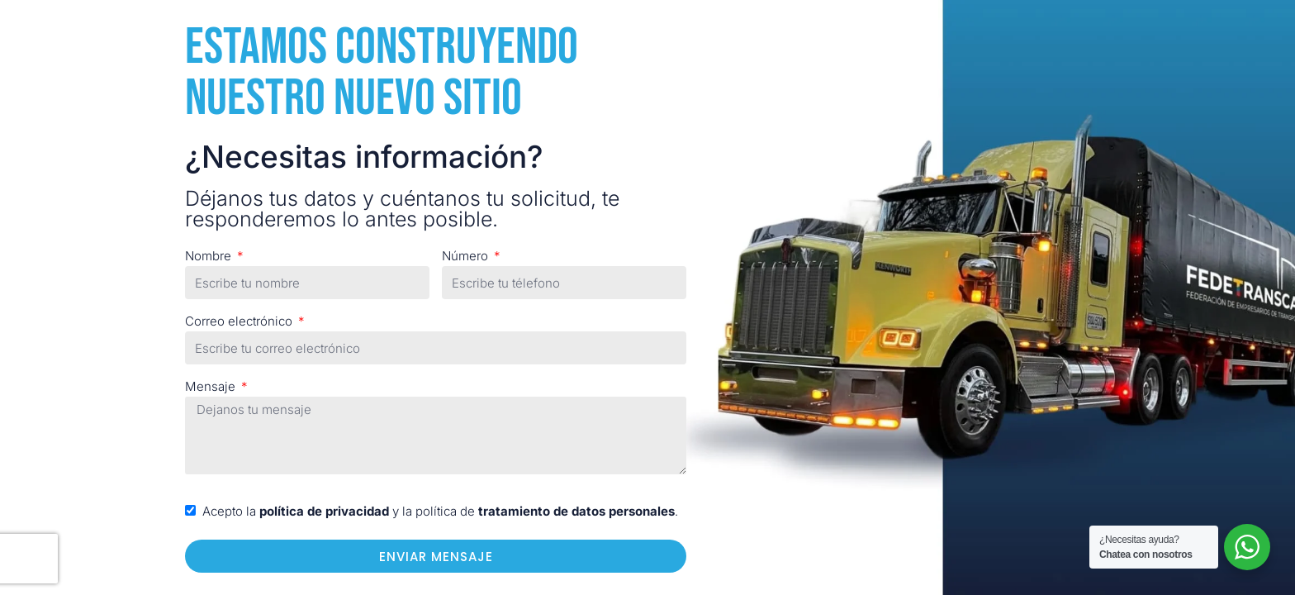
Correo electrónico (240, 321)
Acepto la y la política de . (440, 511)
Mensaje (212, 386)
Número (466, 256)
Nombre (210, 256)
